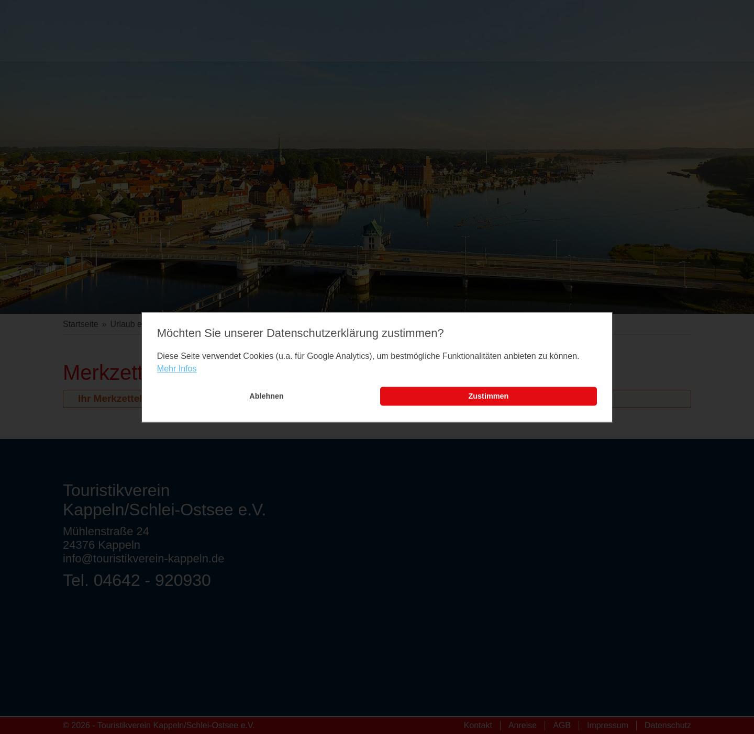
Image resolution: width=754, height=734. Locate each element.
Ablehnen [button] (266, 396)
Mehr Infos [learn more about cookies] (177, 369)
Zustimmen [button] (489, 396)
